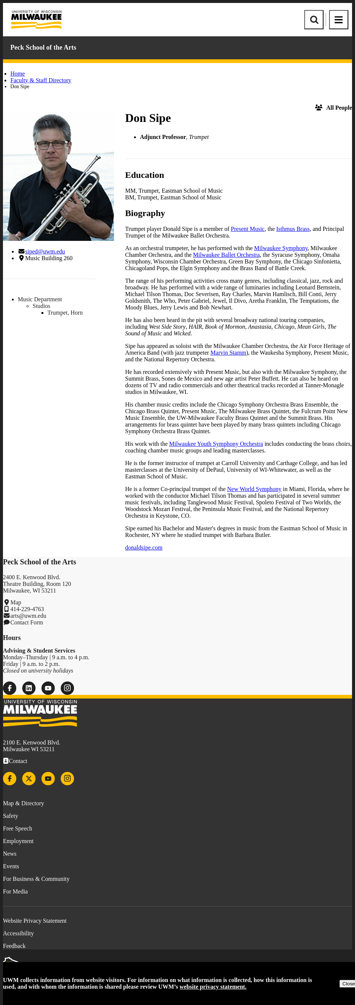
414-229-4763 (27, 609)
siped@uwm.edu (45, 251)
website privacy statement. (213, 987)
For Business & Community (36, 879)
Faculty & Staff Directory (40, 80)
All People (333, 108)
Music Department (40, 299)
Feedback (14, 946)
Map (15, 602)
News (9, 853)
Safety (10, 816)
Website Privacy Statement (35, 921)
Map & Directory (23, 803)
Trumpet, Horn (65, 312)
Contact (18, 761)
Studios (41, 306)
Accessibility (18, 933)
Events (11, 866)
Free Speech (17, 828)
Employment (18, 841)
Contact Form (26, 622)
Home (17, 73)
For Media (15, 891)
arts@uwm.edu (28, 616)
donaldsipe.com (144, 547)
